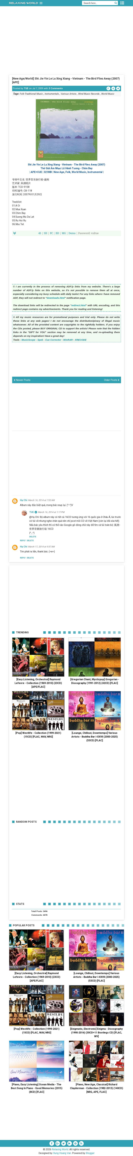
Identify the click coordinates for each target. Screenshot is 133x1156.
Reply (23, 540)
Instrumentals (51, 93)
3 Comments (56, 88)
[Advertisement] (66, 51)
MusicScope (28, 339)
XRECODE (81, 339)
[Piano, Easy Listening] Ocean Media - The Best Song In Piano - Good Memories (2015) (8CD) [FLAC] (36, 1088)
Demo (72, 233)
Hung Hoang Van (62, 1153)
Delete (30, 540)
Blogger (90, 1153)
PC (51, 233)
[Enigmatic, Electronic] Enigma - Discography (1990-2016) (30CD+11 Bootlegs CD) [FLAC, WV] (96, 1032)
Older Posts (111, 380)
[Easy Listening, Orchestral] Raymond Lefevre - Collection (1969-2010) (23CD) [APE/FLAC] (38, 683)
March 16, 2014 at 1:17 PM (51, 512)
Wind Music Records (88, 93)
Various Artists (68, 93)
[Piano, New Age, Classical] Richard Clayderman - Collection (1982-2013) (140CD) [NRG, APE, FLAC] (96, 1088)
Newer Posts (22, 380)
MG (64, 233)
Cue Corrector (53, 339)
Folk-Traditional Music (31, 93)
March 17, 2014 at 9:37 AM (41, 546)
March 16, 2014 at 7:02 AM (41, 500)
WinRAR (68, 339)
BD (57, 233)
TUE (26, 88)
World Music (107, 93)
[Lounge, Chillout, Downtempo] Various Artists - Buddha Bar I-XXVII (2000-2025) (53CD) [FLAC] (94, 736)
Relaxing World (60, 1149)
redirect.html (78, 305)
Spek (40, 339)
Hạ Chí (23, 500)
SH (45, 233)
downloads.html (56, 298)
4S (39, 233)
